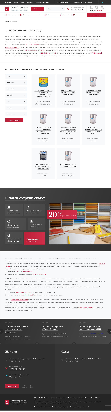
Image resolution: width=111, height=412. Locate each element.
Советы (22, 2)
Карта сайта (86, 408)
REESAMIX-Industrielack (12, 48)
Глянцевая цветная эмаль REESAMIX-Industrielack (93, 92)
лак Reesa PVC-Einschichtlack (20, 300)
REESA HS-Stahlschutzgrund (25, 272)
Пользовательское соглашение (41, 408)
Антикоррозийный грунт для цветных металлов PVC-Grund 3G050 (68, 130)
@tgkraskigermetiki (15, 378)
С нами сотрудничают (25, 197)
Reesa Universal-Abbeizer (87, 309)
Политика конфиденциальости (60, 408)
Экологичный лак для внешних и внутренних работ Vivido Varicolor (43, 93)
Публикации (30, 2)
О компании (8, 2)
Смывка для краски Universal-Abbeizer (68, 165)
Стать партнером (96, 15)
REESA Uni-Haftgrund (32, 45)
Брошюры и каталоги (75, 408)
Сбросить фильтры (13, 120)
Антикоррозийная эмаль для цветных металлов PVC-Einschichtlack (43, 130)
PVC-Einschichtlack (84, 53)
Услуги (16, 2)
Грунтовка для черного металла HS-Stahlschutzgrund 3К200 (93, 130)
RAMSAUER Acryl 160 (97, 335)
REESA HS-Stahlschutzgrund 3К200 (24, 50)
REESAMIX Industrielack (40, 275)
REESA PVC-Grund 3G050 (35, 53)
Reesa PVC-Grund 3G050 (24, 293)
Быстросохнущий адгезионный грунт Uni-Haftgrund (43, 166)
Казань (99, 10)
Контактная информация (42, 2)
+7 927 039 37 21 (77, 9)
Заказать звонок (12, 388)
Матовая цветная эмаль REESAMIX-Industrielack (68, 92)
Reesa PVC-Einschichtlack (29, 296)
